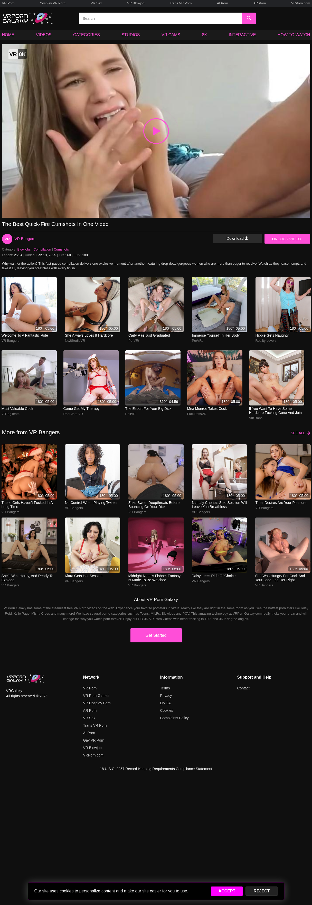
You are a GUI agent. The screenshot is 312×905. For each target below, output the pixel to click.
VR (7, 239)
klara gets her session (83, 576)
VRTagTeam (11, 414)
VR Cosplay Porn (97, 703)
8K (204, 35)
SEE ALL (300, 433)
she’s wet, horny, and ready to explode (27, 578)
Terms (165, 688)
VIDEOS (43, 35)
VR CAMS (171, 35)
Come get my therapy (81, 409)
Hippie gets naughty (272, 335)
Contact (243, 688)
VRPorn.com (300, 3)
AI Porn (222, 3)
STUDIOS (130, 35)
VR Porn (8, 3)
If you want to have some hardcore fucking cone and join (275, 411)
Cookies (166, 710)
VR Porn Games (96, 696)
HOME (8, 35)
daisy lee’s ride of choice (214, 576)
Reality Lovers (266, 341)
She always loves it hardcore (89, 335)
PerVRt (133, 341)
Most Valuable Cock (17, 409)
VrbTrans (256, 418)
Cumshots (61, 249)
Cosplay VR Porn (52, 3)
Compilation (42, 249)
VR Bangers (25, 238)
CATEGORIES (86, 35)
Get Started (156, 635)
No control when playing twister (91, 503)
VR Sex (96, 3)
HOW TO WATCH (294, 35)
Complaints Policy (174, 718)
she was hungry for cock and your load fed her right (280, 578)
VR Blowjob (135, 3)
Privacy (166, 696)
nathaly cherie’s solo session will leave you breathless (219, 505)
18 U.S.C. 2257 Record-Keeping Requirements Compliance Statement (156, 769)
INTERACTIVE (242, 35)
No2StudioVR (75, 341)
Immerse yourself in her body (216, 335)
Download (237, 238)
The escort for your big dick (148, 409)
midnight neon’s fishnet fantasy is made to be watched (154, 578)
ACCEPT (227, 891)
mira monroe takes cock (207, 409)
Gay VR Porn (93, 740)
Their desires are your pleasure (281, 503)
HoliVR (130, 414)
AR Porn (259, 3)
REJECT (261, 891)
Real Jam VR (73, 414)
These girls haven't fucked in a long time (27, 505)
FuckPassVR (196, 414)
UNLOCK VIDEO (286, 239)
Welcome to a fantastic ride (25, 335)
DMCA (165, 703)
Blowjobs (24, 249)
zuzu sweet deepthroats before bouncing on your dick (153, 505)
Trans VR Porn (181, 3)
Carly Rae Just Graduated (149, 335)
